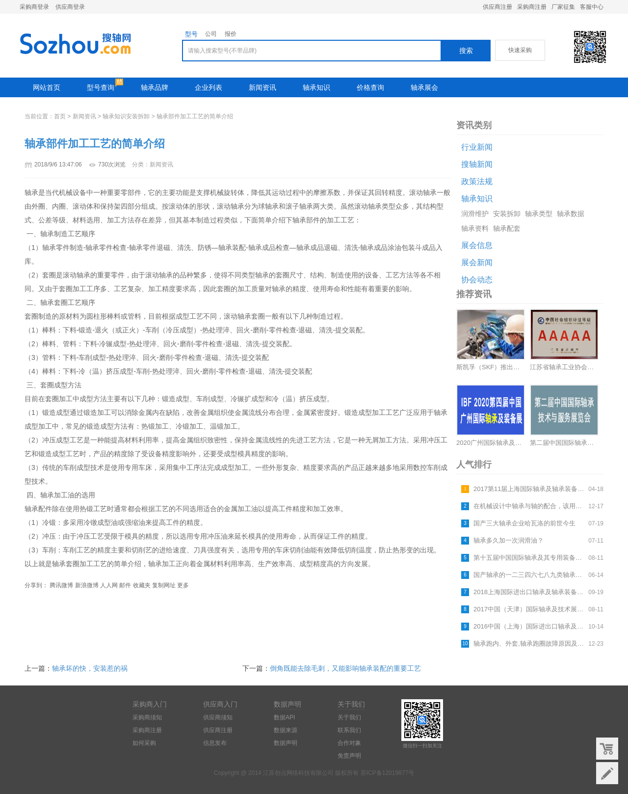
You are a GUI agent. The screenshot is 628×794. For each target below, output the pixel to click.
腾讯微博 (61, 585)
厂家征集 (563, 6)
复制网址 (164, 585)
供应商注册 (497, 6)
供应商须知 (218, 717)
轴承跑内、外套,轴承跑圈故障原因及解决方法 (529, 643)
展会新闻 (477, 262)
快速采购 (520, 50)
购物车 (607, 749)
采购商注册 (532, 6)
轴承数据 (570, 214)
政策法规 (477, 181)
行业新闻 (477, 147)
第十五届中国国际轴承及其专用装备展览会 (529, 557)
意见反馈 (607, 773)
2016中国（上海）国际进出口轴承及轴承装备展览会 (529, 626)
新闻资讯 (262, 87)
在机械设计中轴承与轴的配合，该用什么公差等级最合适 (529, 506)
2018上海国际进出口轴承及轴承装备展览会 (529, 592)
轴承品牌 (154, 87)
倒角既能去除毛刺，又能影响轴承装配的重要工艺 (345, 668)
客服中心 (591, 6)
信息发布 (215, 742)
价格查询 (370, 87)
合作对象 (349, 742)
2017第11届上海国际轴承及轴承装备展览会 (529, 489)
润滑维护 (475, 214)
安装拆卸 (507, 214)
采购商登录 (34, 6)
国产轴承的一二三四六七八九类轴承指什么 (529, 574)
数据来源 (285, 730)
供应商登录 (70, 6)
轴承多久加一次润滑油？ (508, 540)
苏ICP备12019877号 (387, 772)
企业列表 (208, 87)
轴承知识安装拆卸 (126, 116)
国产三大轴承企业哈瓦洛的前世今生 (524, 523)
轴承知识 (316, 87)
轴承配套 (507, 228)
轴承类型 (538, 214)
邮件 (125, 585)
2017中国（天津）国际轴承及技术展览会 (529, 609)
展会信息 (477, 245)
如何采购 (144, 742)
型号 (191, 34)
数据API (284, 717)
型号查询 (100, 87)
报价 (230, 33)
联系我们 (349, 730)
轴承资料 (475, 228)
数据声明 (285, 742)
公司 (211, 33)
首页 (60, 116)
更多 (183, 585)
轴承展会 (424, 87)
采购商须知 (147, 717)
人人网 (109, 585)
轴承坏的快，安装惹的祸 (90, 668)
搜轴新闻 (477, 164)
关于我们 (349, 717)
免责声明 (349, 755)
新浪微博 (87, 585)
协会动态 (477, 279)
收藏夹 (142, 585)
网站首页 (46, 87)
